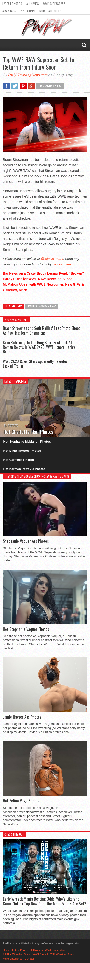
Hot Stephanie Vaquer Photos (26, 629)
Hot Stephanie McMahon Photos (27, 441)
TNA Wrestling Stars (62, 954)
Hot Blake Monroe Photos (22, 450)
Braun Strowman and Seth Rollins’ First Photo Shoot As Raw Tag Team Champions (41, 330)
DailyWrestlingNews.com (27, 75)
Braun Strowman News (42, 306)
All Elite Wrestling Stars (16, 954)
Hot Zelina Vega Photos (21, 800)
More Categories (50, 11)
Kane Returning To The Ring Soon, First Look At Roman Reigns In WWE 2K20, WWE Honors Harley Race (39, 347)
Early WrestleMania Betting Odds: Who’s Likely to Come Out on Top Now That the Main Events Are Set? (44, 901)
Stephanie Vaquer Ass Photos (26, 541)
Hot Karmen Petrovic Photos (24, 469)
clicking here (62, 264)
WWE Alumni (27, 11)
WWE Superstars (54, 3)
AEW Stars (9, 11)
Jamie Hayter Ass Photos (22, 717)
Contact (29, 958)
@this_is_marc (52, 259)
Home (6, 950)
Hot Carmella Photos (18, 460)
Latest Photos (12, 3)
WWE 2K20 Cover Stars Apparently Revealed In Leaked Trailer (37, 363)
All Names (32, 3)
